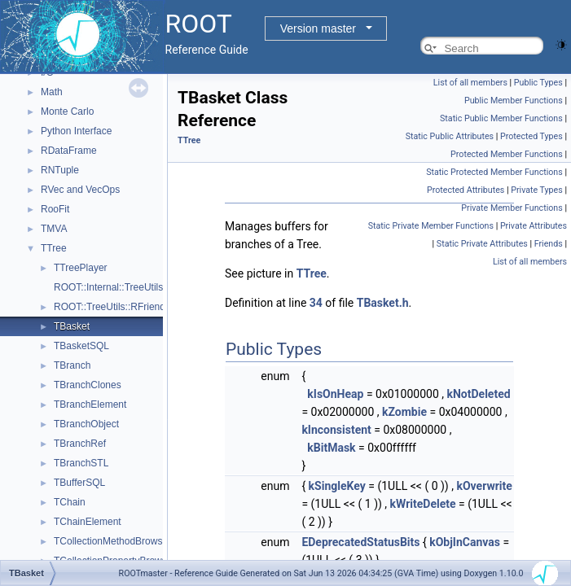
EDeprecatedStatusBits (360, 542)
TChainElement (87, 521)
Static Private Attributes (482, 243)
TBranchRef (80, 443)
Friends (548, 243)
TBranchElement (90, 404)
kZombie (404, 411)
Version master (318, 28)
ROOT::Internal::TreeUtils (108, 287)
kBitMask (331, 447)
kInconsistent (336, 429)
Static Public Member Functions (501, 118)
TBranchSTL (81, 463)
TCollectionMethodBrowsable (117, 541)
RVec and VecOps (80, 189)
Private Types (537, 190)
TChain (70, 502)
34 (316, 302)
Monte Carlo (67, 111)
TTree (54, 248)
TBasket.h (383, 302)
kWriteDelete (423, 503)
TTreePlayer (81, 267)
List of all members (470, 82)
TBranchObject (86, 424)
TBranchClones (87, 385)
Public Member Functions (513, 100)
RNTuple (60, 170)
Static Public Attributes (450, 136)
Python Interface (76, 131)
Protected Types (531, 136)
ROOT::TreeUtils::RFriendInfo (118, 307)
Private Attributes (533, 226)
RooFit (55, 209)
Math (52, 92)
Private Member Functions (511, 208)
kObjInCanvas (464, 542)
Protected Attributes (465, 190)
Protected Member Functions (506, 154)
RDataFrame (69, 150)
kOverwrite (484, 485)
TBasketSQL (81, 346)
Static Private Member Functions (431, 226)
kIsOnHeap (335, 393)
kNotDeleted (479, 393)
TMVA (54, 228)
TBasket (72, 326)
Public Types (538, 82)
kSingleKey (337, 485)
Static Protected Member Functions (494, 172)
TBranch (72, 365)
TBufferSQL (79, 482)
